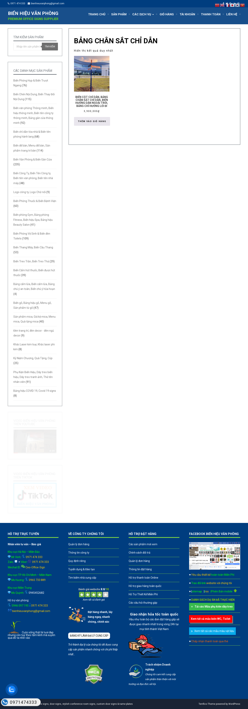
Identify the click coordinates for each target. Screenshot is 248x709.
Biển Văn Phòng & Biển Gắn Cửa (32, 159)
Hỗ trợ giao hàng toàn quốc (145, 586)
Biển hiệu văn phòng (33, 13)
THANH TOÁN (210, 14)
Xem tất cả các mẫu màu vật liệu (214, 631)
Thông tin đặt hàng (140, 569)
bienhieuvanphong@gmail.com (47, 3)
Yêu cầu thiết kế (212, 574)
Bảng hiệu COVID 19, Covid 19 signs (34, 390)
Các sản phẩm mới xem (143, 544)
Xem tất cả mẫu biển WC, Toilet (210, 618)
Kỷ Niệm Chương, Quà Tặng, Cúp (33, 358)
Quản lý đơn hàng (78, 544)
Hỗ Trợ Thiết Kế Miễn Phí (143, 594)
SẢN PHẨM (119, 14)
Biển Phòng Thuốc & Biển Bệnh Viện (34, 201)
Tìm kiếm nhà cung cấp (82, 577)
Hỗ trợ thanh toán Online (143, 577)
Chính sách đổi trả (139, 552)
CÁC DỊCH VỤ (143, 14)
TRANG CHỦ (96, 14)
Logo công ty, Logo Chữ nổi (29, 192)
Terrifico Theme (207, 704)
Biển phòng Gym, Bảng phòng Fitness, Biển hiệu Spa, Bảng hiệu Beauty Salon (33, 219)
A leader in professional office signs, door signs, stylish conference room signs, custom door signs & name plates (71, 704)
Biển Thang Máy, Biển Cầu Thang (33, 247)
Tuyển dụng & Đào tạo (81, 569)
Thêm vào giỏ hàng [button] (92, 121)
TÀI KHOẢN (187, 14)
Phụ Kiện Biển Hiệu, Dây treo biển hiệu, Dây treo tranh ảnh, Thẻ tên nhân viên (33, 377)
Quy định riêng (77, 561)
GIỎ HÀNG (167, 14)
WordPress (234, 704)
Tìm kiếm (50, 46)
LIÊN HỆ (231, 14)
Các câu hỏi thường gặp (143, 602)
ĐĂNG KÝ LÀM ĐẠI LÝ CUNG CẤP (89, 635)
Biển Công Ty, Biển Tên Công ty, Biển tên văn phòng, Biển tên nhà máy (33, 178)
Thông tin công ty (78, 552)
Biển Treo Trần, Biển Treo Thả (31, 261)
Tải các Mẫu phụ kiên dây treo (214, 606)
